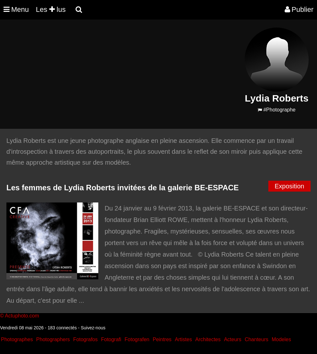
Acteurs (232, 339)
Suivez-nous (93, 327)
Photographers (53, 339)
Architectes (208, 339)
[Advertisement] (119, 72)
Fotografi (111, 339)
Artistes (183, 339)
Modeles (281, 339)
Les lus (51, 9)
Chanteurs (256, 339)
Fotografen (137, 339)
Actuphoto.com (22, 315)
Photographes (17, 339)
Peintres (162, 339)
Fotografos (85, 339)
